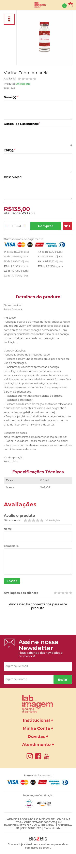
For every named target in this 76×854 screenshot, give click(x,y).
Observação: (13, 177)
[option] (9, 19)
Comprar (45, 226)
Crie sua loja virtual (20, 844)
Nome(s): (11, 97)
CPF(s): (9, 150)
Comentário (11, 546)
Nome (8, 529)
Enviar (12, 581)
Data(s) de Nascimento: (22, 123)
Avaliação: (10, 78)
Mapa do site (52, 828)
